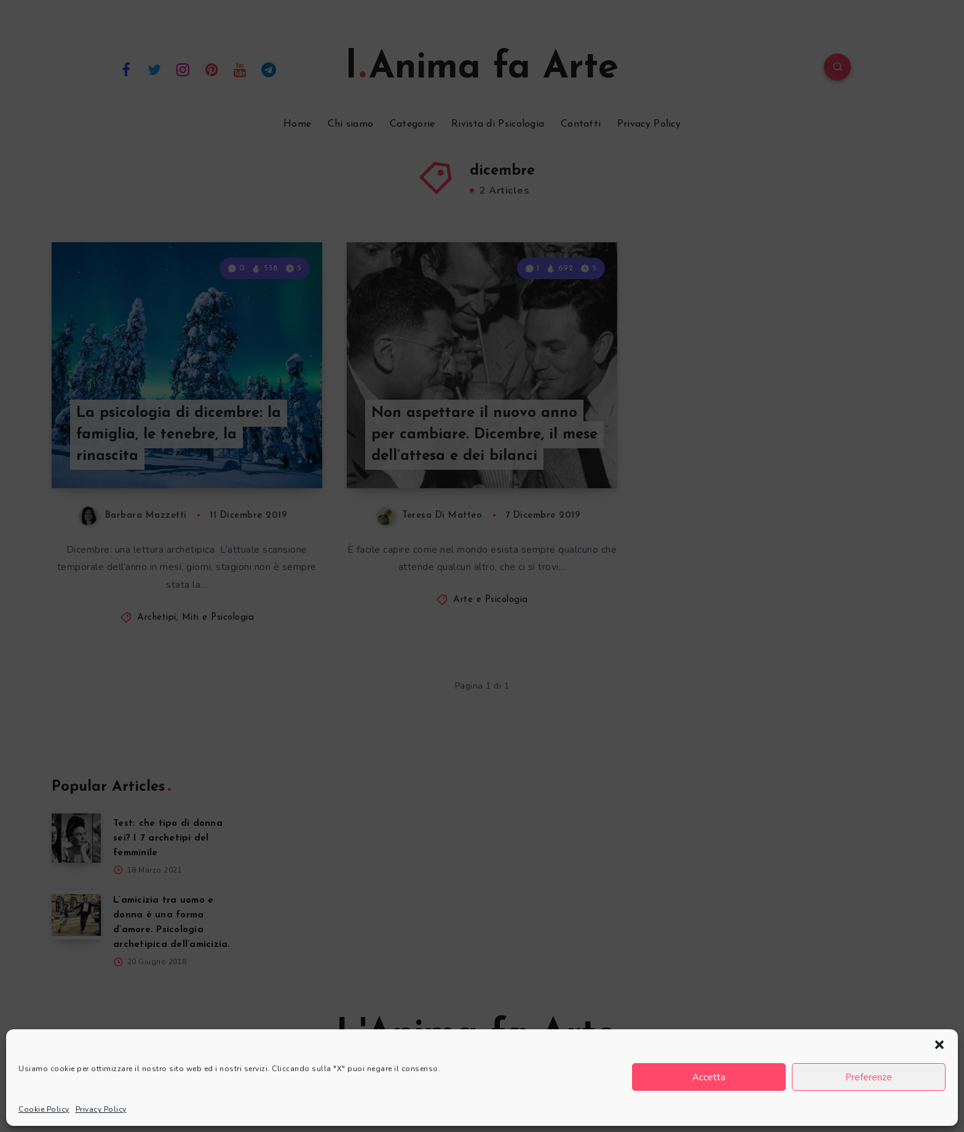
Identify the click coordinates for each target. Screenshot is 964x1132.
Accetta (708, 1077)
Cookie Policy (43, 1109)
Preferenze (868, 1077)
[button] (939, 1045)
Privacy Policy (101, 1109)
